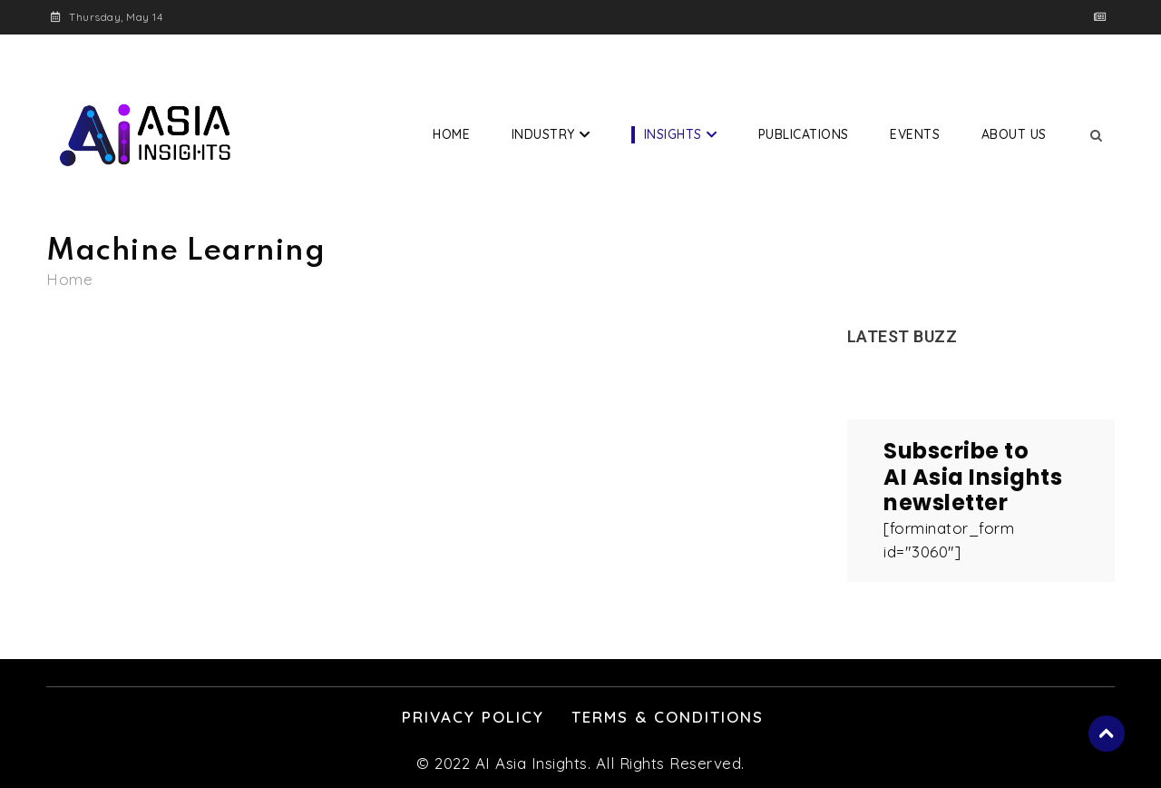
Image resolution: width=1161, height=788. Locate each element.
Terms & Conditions (667, 716)
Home (451, 134)
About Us (1014, 134)
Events (915, 134)
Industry (543, 134)
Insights (673, 134)
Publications (803, 134)
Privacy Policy (473, 716)
